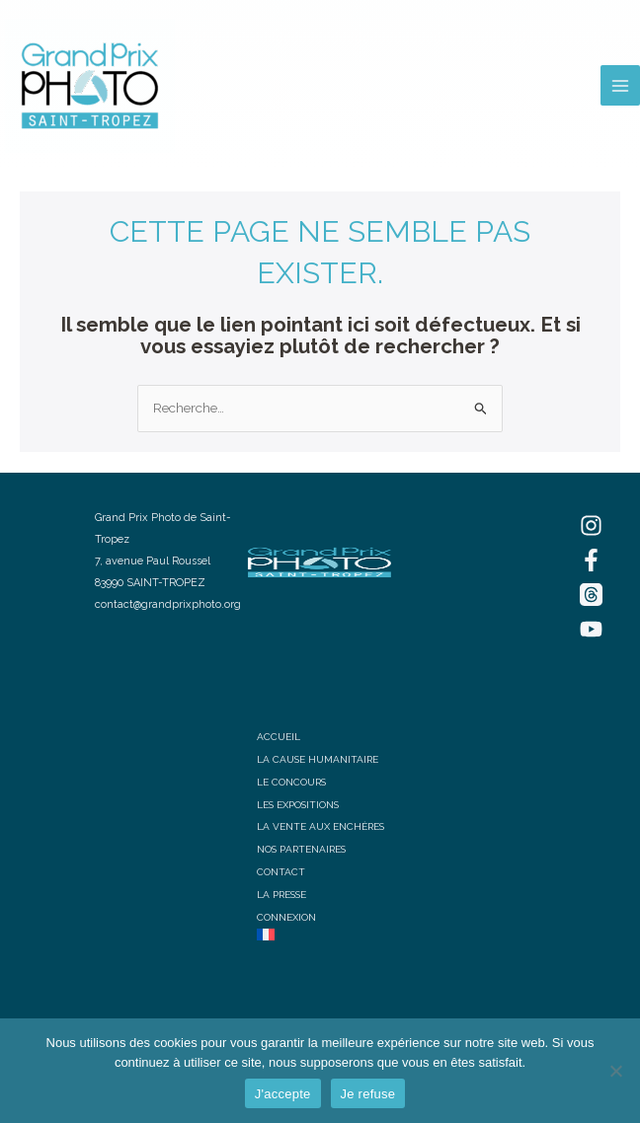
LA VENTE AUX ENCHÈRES (320, 826)
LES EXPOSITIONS (298, 804)
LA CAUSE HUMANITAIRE (317, 759)
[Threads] (591, 594)
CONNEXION (286, 917)
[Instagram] (591, 525)
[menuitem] (320, 934)
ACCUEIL (278, 736)
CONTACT (281, 871)
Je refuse (368, 1093)
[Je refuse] (615, 1071)
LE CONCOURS (291, 782)
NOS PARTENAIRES (301, 849)
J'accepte (283, 1093)
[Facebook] (591, 560)
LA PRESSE (281, 894)
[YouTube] (591, 629)
